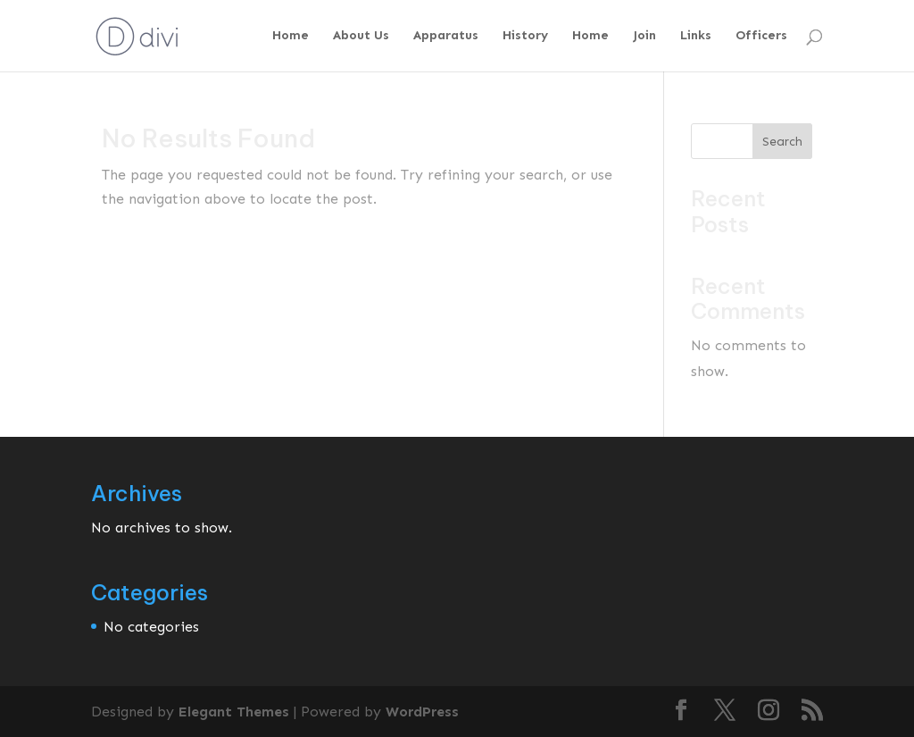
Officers (761, 36)
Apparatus (445, 36)
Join (644, 36)
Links (695, 36)
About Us (361, 36)
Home (290, 36)
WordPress (422, 711)
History (525, 36)
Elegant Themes (234, 711)
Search (782, 141)
